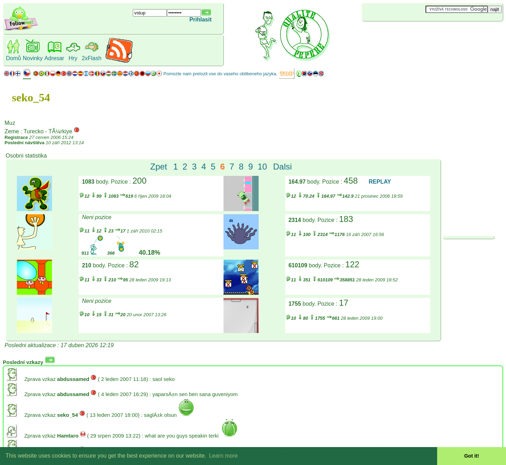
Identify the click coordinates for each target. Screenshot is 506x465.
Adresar (54, 58)
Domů (13, 58)
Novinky (33, 58)
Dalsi (282, 166)
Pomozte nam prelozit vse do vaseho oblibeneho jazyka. (220, 73)
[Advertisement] (404, 33)
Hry (73, 58)
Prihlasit (200, 20)
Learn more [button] (223, 456)
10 (262, 166)
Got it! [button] (471, 456)
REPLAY (380, 182)
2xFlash (92, 58)
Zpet (158, 166)
